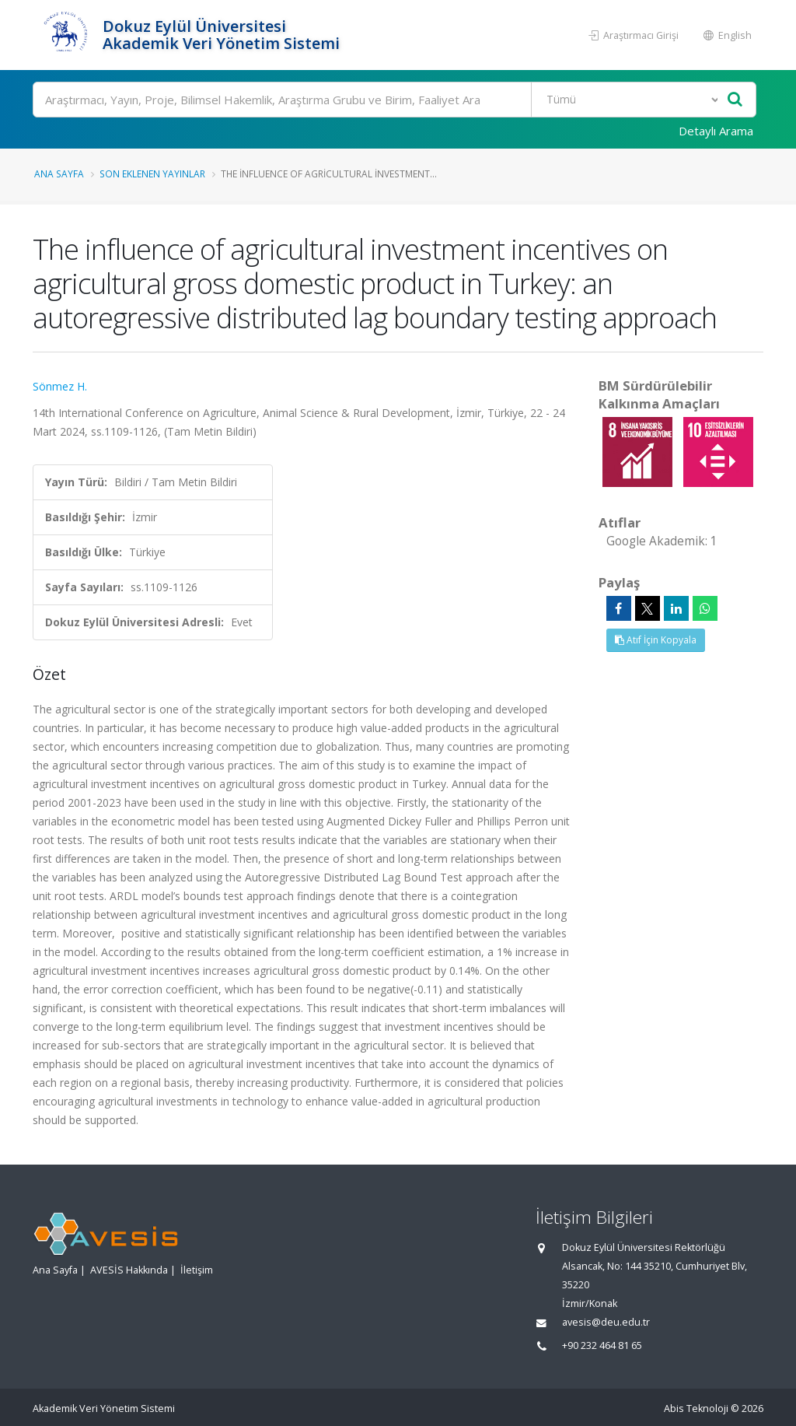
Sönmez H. (60, 386)
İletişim (196, 1270)
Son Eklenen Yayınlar (152, 173)
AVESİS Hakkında (129, 1270)
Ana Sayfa (59, 173)
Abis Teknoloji (696, 1408)
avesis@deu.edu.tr (606, 1322)
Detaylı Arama (716, 130)
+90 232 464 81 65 (602, 1345)
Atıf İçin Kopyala (655, 639)
